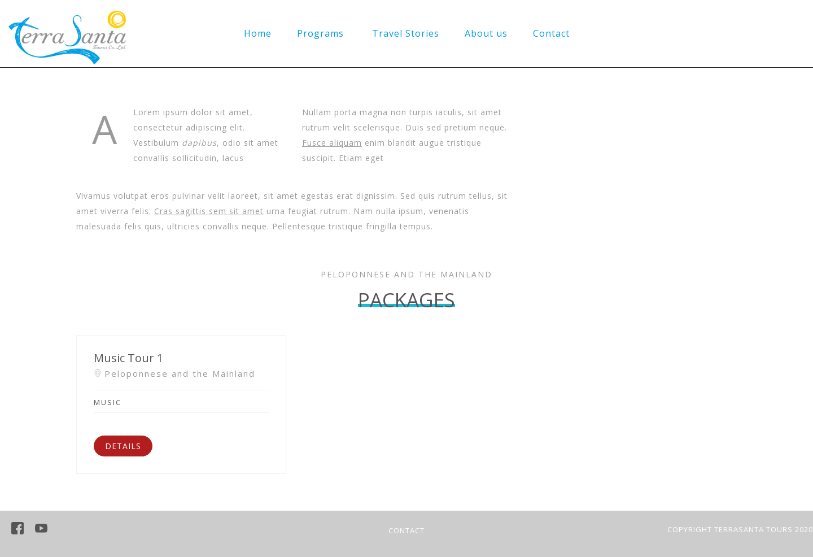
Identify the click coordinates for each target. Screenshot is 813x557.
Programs (320, 33)
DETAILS (123, 446)
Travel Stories (405, 33)
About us (486, 33)
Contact (551, 33)
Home (258, 33)
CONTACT (406, 530)
